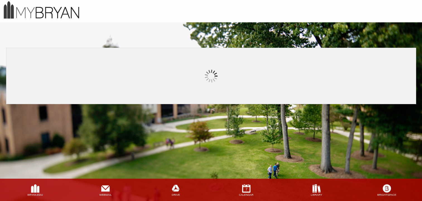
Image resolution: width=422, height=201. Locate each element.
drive (176, 194)
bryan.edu (35, 194)
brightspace (386, 194)
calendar (246, 194)
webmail (105, 194)
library (316, 194)
